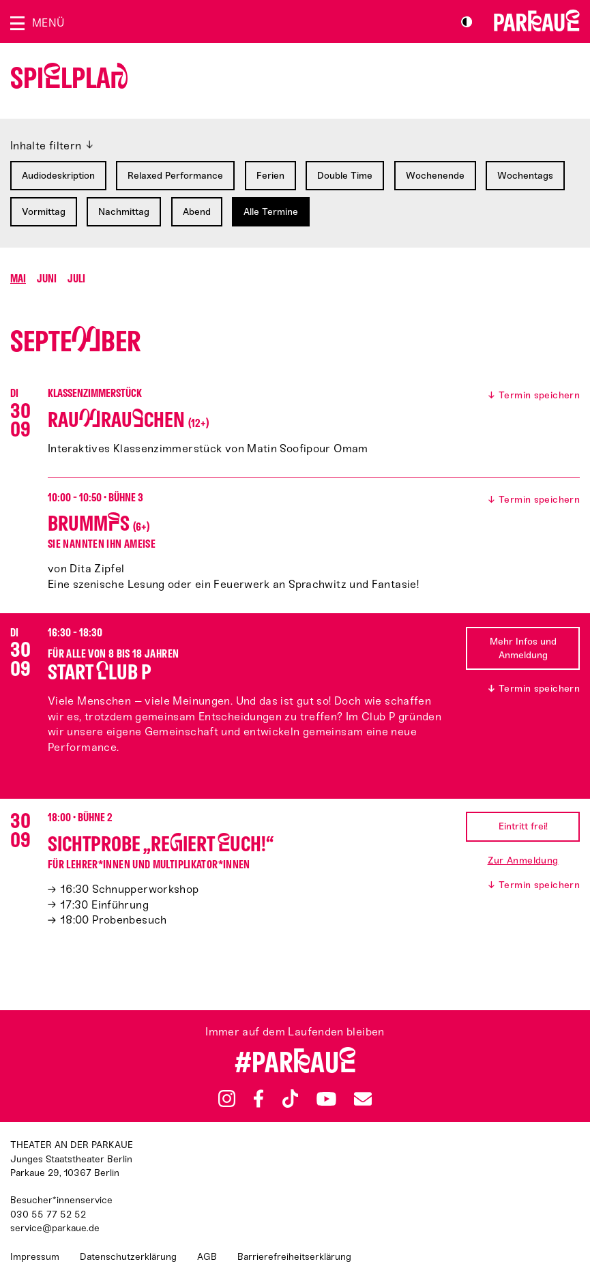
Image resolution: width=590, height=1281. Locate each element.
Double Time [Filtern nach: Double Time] (344, 175)
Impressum (34, 1257)
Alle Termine (271, 212)
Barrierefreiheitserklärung (294, 1257)
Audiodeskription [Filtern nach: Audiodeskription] (58, 175)
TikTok (290, 1098)
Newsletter (363, 1098)
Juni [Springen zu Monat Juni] (47, 278)
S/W (466, 22)
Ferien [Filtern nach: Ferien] (270, 175)
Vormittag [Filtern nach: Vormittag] (43, 212)
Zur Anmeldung (523, 860)
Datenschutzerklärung (128, 1257)
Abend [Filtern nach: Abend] (197, 212)
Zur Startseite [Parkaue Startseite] (537, 20)
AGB (207, 1257)
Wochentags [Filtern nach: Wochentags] (525, 175)
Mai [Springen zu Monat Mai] (18, 278)
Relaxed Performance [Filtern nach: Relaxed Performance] (175, 175)
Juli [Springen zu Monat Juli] (76, 278)
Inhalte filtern (46, 145)
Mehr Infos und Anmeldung (523, 648)
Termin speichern (539, 395)
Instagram (226, 1098)
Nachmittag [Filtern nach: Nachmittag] (123, 212)
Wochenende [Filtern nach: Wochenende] (435, 175)
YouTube (326, 1098)
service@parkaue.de (55, 1228)
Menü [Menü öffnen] (48, 22)
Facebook (258, 1098)
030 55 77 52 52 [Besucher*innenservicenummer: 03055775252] (48, 1214)
